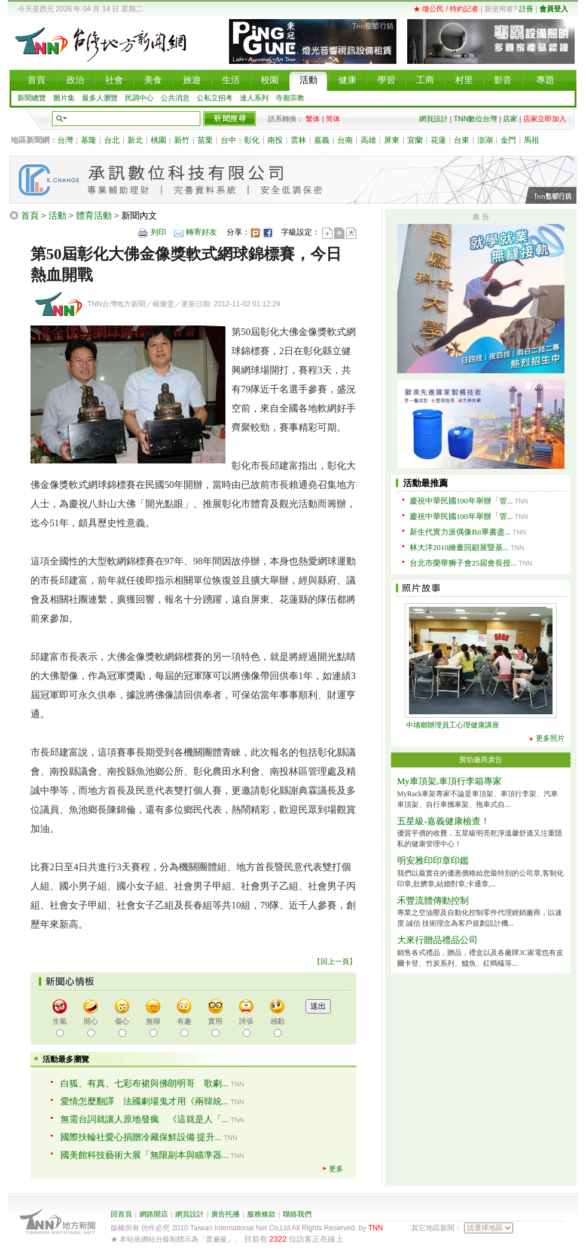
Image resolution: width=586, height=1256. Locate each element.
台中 (228, 140)
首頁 (30, 215)
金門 (508, 140)
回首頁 (121, 1214)
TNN (375, 1228)
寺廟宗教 (290, 98)
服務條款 (261, 1214)
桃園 (158, 140)
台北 (112, 140)
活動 (57, 215)
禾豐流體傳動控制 (433, 900)
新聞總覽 (31, 98)
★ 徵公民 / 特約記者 (445, 9)
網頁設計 (433, 119)
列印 (158, 232)
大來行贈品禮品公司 (437, 940)
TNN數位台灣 (476, 119)
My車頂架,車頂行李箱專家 (449, 781)
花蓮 (438, 140)
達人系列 (254, 98)
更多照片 (550, 738)
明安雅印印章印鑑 (433, 860)
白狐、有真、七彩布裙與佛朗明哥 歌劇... (144, 1083)
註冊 (526, 9)
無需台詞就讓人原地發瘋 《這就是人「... (144, 1119)
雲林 (298, 140)
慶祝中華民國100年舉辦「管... (461, 500)
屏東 (391, 140)
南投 (275, 140)
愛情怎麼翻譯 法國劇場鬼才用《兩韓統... (144, 1101)
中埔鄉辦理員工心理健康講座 (452, 725)
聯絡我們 (297, 1214)
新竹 (182, 140)
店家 (510, 119)
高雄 (368, 140)
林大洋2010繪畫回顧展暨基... (459, 547)
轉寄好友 (201, 232)
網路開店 (153, 1214)
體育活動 (94, 215)
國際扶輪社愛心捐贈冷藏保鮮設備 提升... (141, 1137)
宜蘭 (415, 140)
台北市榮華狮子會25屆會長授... (463, 562)
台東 (461, 140)
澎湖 (485, 140)
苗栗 (205, 140)
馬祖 (531, 140)
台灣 (65, 140)
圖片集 (64, 98)
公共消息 (175, 98)
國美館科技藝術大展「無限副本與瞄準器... (144, 1155)
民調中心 (139, 98)
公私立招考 (215, 98)
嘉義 (321, 140)
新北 (135, 140)
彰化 (252, 140)
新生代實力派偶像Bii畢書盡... (460, 531)
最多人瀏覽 (100, 98)
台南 (345, 140)
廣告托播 (225, 1214)
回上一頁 (335, 961)
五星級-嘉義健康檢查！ (443, 821)
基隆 (88, 140)
